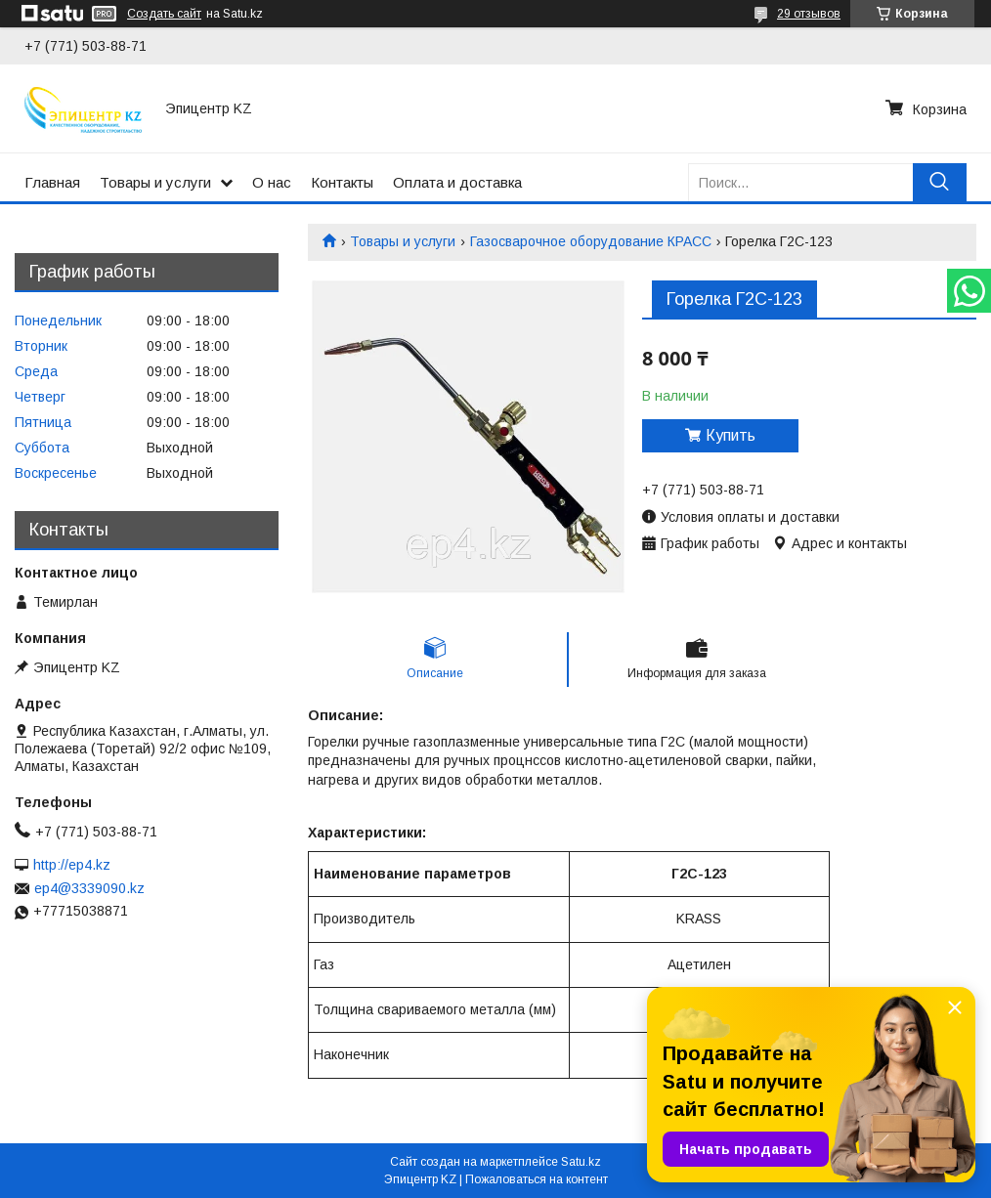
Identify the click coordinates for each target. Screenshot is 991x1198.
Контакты (342, 182)
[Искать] (940, 182)
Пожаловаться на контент (536, 1179)
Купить (730, 435)
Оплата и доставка (457, 182)
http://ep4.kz (71, 865)
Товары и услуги (155, 182)
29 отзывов (808, 14)
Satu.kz (581, 1162)
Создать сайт (164, 14)
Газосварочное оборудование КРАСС (590, 241)
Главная (52, 182)
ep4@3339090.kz (89, 888)
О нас (271, 182)
